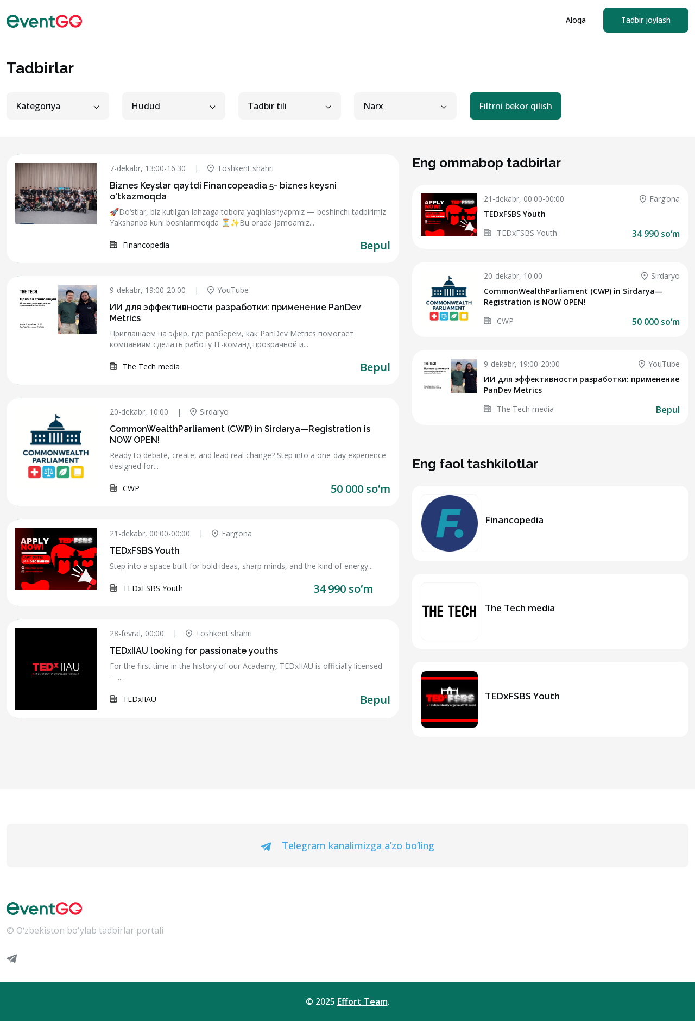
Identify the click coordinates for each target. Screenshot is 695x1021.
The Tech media (520, 608)
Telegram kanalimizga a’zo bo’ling (347, 845)
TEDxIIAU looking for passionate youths (194, 651)
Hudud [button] (145, 106)
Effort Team (362, 1001)
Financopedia (514, 519)
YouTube (228, 290)
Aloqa (576, 20)
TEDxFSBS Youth (145, 551)
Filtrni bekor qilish (515, 106)
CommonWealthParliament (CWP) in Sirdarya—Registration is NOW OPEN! (573, 296)
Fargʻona (232, 533)
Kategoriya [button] (38, 106)
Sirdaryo (209, 411)
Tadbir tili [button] (267, 106)
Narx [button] (373, 106)
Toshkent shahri (240, 168)
